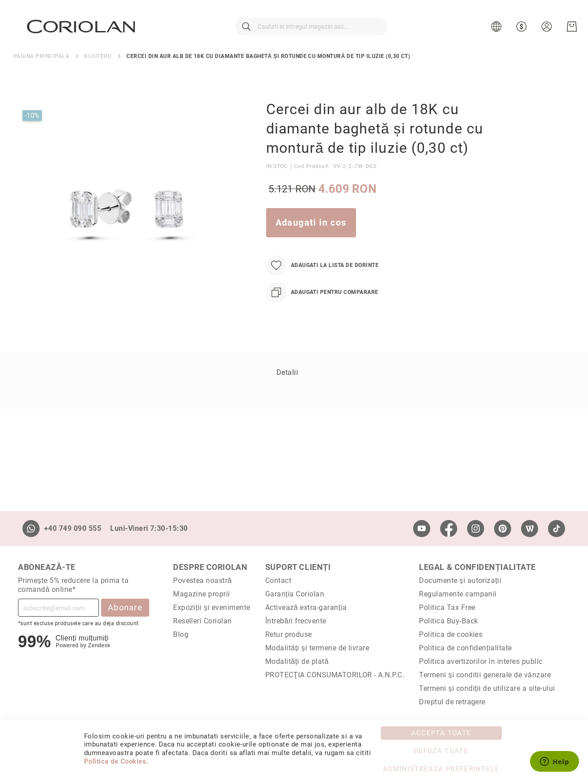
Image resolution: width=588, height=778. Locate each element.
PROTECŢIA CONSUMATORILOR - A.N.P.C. (335, 675)
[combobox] (311, 31)
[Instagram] (475, 528)
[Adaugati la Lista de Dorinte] (322, 273)
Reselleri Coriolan (202, 621)
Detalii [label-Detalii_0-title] (287, 380)
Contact (278, 580)
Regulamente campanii (458, 594)
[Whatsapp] (31, 528)
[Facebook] (448, 528)
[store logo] (82, 30)
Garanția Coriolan (295, 594)
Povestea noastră (202, 580)
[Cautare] (246, 31)
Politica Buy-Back (448, 621)
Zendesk (99, 645)
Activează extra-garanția (306, 607)
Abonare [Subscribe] (125, 607)
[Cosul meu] (571, 30)
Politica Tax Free (447, 607)
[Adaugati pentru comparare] (322, 300)
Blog (180, 634)
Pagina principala (41, 64)
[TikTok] (556, 528)
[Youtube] (421, 528)
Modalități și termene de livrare (317, 648)
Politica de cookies (450, 634)
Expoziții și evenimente (211, 607)
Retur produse (288, 634)
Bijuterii (97, 64)
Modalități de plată (297, 661)
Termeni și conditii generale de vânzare (485, 675)
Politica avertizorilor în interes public (480, 661)
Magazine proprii (201, 594)
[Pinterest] (502, 528)
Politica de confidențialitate (465, 648)
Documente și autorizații (460, 580)
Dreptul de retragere (452, 702)
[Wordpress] (529, 528)
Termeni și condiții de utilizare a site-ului (487, 688)
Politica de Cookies (115, 761)
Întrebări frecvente (295, 621)
